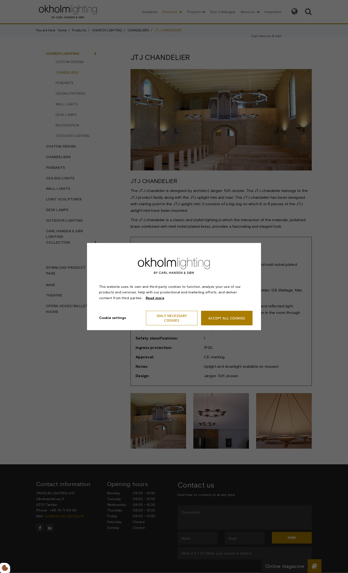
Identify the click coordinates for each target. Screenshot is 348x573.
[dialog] (174, 286)
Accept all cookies (227, 318)
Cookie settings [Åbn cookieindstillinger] (112, 318)
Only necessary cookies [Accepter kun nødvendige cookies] (172, 318)
